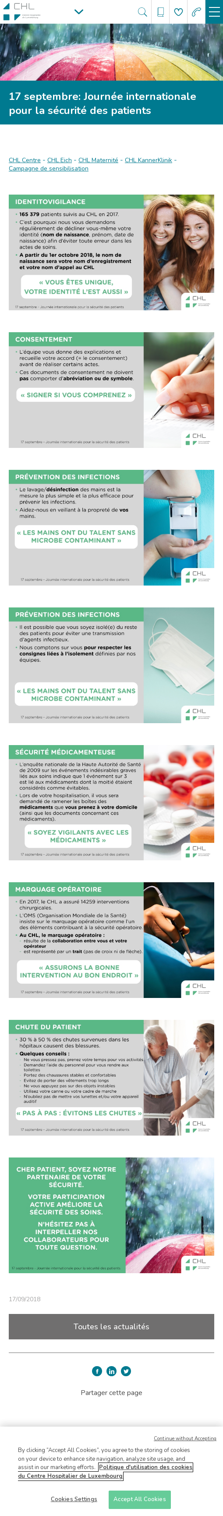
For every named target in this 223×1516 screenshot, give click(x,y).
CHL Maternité (98, 160)
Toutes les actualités (111, 1326)
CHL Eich (59, 160)
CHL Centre (25, 160)
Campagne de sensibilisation (48, 168)
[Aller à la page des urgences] (196, 12)
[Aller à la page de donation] (178, 12)
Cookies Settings (74, 1503)
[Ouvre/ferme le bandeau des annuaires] (160, 12)
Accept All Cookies (139, 1503)
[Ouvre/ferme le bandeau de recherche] (142, 12)
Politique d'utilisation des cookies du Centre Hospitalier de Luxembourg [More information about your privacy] (105, 1475)
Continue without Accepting (185, 1442)
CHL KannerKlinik (148, 160)
